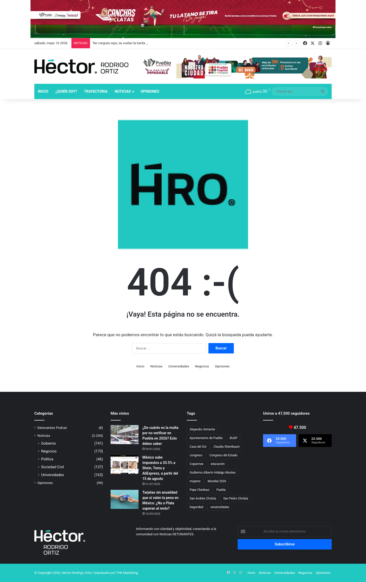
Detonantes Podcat (52, 428)
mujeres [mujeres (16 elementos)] (195, 481)
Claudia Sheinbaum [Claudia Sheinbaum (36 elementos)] (227, 446)
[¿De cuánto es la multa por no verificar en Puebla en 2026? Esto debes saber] (125, 434)
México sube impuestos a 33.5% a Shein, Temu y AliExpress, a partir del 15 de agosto (160, 468)
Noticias (123, 91)
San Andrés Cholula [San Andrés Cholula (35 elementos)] (203, 498)
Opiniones (150, 91)
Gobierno (48, 443)
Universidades (178, 366)
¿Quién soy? (66, 91)
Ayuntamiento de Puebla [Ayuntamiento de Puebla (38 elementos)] (206, 438)
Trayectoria (96, 91)
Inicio (43, 91)
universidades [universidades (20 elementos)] (219, 507)
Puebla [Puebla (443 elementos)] (221, 490)
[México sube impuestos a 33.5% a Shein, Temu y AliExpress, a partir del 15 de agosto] (125, 464)
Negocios (202, 366)
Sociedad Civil (52, 467)
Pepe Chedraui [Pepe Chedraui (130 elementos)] (199, 490)
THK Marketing (127, 573)
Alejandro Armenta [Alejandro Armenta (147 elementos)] (202, 429)
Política (47, 459)
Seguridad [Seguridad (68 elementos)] (196, 507)
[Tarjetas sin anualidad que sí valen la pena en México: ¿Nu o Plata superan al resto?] (125, 499)
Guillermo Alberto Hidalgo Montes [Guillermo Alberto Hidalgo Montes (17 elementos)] (213, 472)
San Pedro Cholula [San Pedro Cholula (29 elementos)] (235, 498)
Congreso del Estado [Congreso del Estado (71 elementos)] (223, 455)
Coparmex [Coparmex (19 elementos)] (197, 464)
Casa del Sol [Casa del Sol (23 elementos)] (198, 446)
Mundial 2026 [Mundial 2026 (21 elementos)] (217, 481)
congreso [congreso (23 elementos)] (196, 455)
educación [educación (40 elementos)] (218, 464)
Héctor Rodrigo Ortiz (77, 573)
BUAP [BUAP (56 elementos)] (234, 438)
